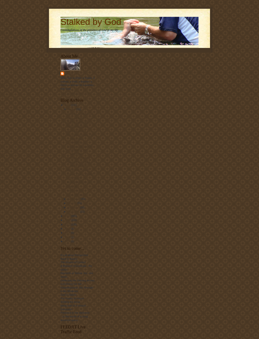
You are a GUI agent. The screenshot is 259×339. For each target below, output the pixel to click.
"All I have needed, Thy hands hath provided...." (80, 138)
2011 (67, 224)
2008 (67, 105)
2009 (67, 216)
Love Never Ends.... (78, 181)
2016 (67, 237)
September (74, 199)
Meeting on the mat (78, 169)
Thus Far (72, 186)
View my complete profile (74, 93)
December (74, 211)
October (73, 203)
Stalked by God (90, 22)
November (74, 207)
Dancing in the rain (77, 126)
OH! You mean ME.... (79, 122)
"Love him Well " (76, 194)
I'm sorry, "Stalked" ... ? (80, 113)
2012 (67, 228)
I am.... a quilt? (75, 117)
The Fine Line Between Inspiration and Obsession (80, 150)
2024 (67, 241)
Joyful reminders (76, 130)
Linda (69, 73)
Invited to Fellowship (78, 157)
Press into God (75, 190)
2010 (67, 220)
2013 (67, 232)
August (72, 109)
